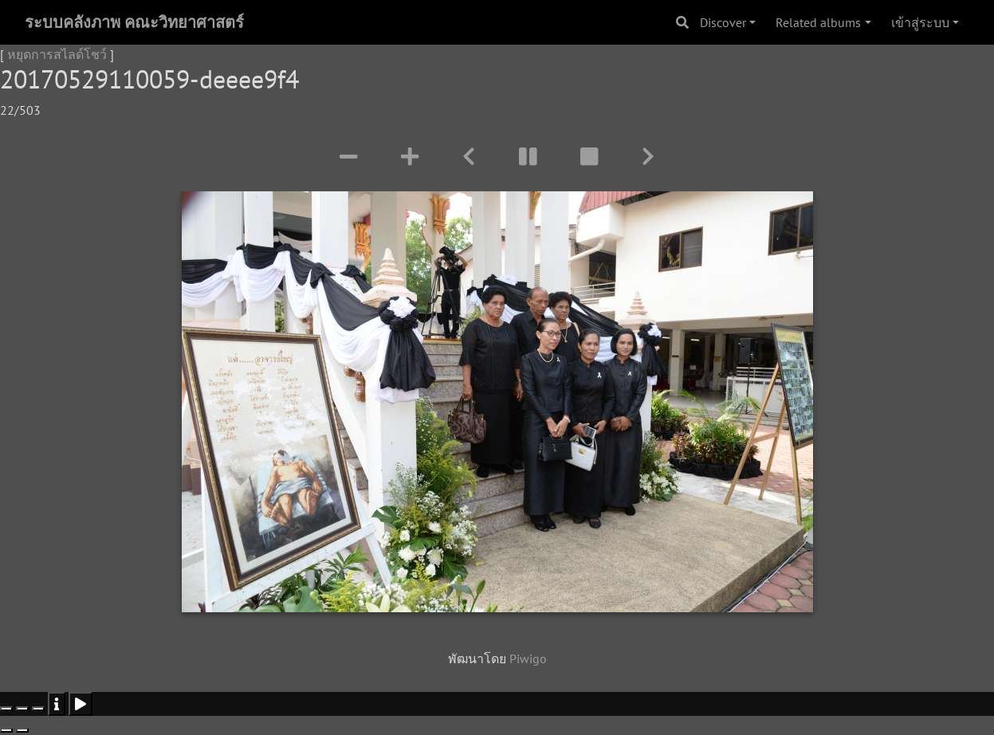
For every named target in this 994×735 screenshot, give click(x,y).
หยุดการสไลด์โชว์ (57, 54)
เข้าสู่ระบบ (920, 22)
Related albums (818, 22)
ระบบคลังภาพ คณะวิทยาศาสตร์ (134, 22)
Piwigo (528, 658)
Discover (723, 22)
